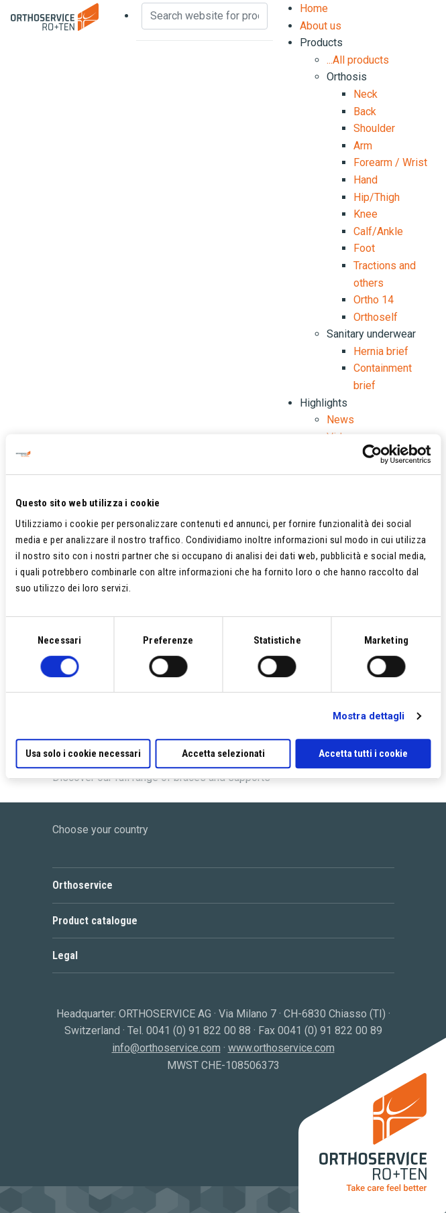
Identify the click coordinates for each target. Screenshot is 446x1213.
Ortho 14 (373, 299)
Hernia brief (380, 351)
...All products (358, 60)
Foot (364, 248)
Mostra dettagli (369, 716)
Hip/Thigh (376, 197)
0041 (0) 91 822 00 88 (198, 1030)
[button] (223, 885)
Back (364, 111)
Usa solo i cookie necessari (83, 753)
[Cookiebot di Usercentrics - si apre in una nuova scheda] (372, 454)
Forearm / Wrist (390, 162)
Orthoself (375, 317)
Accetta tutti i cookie (363, 753)
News (340, 419)
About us (320, 25)
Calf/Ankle (378, 231)
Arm (362, 145)
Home (314, 8)
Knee (365, 214)
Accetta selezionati (223, 753)
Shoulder (374, 128)
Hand (365, 179)
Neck (365, 94)
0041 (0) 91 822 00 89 (330, 1030)
